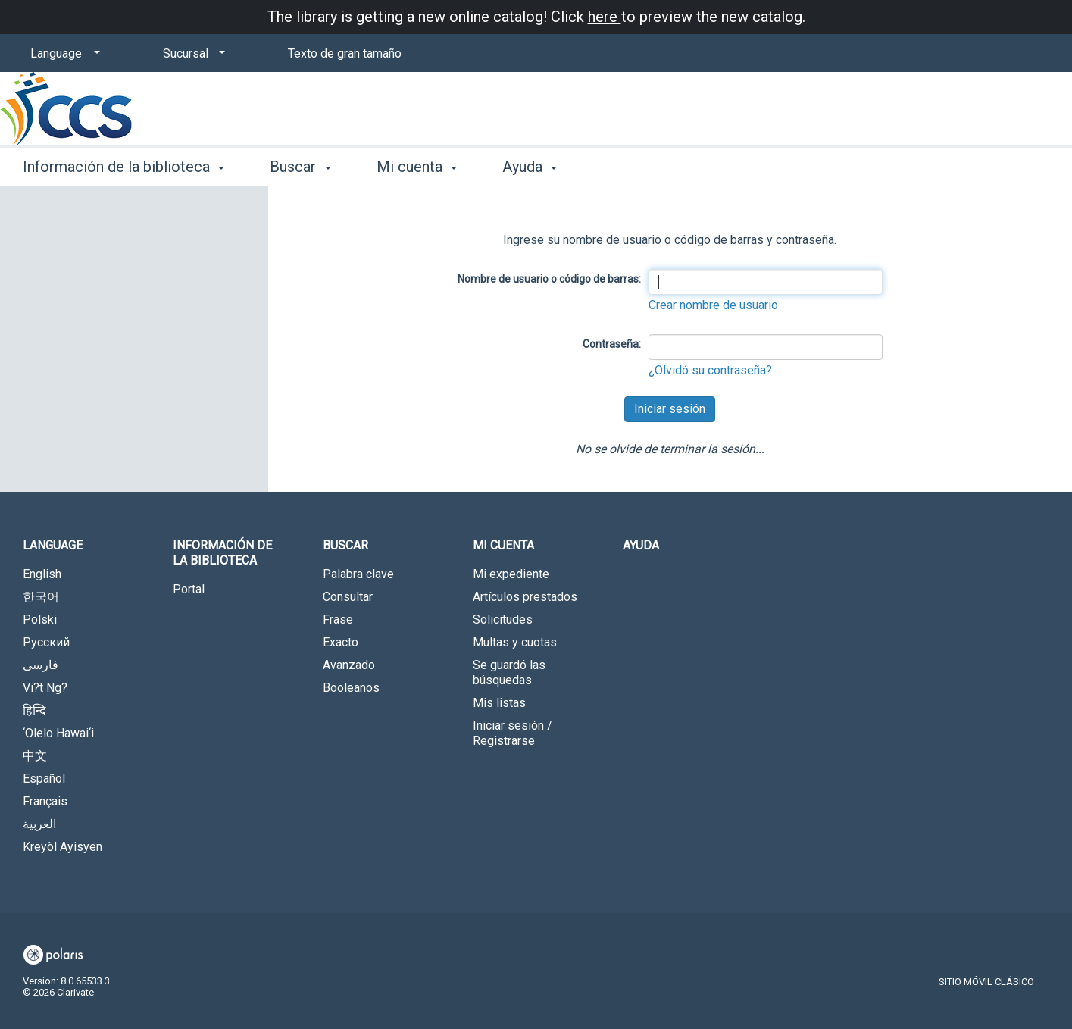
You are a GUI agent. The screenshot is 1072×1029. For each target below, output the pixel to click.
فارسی (40, 665)
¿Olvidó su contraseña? (710, 370)
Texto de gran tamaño (345, 53)
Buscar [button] (300, 167)
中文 (35, 756)
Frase (338, 619)
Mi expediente (511, 574)
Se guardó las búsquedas (509, 672)
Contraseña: (612, 344)
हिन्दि (34, 710)
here (604, 17)
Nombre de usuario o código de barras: (549, 279)
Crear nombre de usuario (713, 305)
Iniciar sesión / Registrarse (512, 733)
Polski (40, 619)
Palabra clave (358, 574)
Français (45, 801)
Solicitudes (503, 619)
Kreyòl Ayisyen (62, 847)
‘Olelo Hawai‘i (58, 733)
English (42, 574)
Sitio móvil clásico (986, 981)
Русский (46, 642)
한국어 (41, 597)
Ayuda (641, 545)
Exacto (340, 642)
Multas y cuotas (515, 642)
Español (44, 778)
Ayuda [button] (529, 167)
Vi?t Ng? (45, 687)
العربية (39, 824)
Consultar (348, 597)
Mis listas (499, 703)
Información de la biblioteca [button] (123, 167)
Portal (189, 589)
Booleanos (351, 687)
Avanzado (349, 665)
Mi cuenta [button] (417, 167)
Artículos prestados (525, 597)
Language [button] (53, 545)
